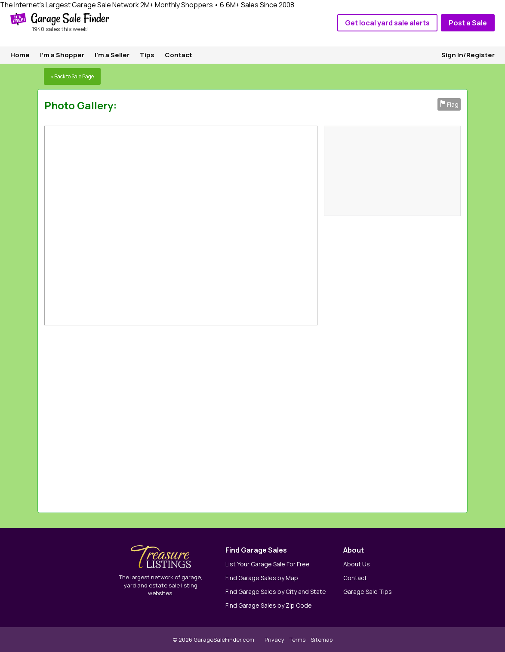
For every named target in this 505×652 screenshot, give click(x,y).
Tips (147, 54)
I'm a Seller (112, 54)
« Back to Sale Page (72, 76)
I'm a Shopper (62, 54)
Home (20, 54)
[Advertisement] (342, 416)
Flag (449, 104)
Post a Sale (468, 23)
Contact (178, 54)
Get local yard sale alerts (387, 23)
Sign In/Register (468, 54)
